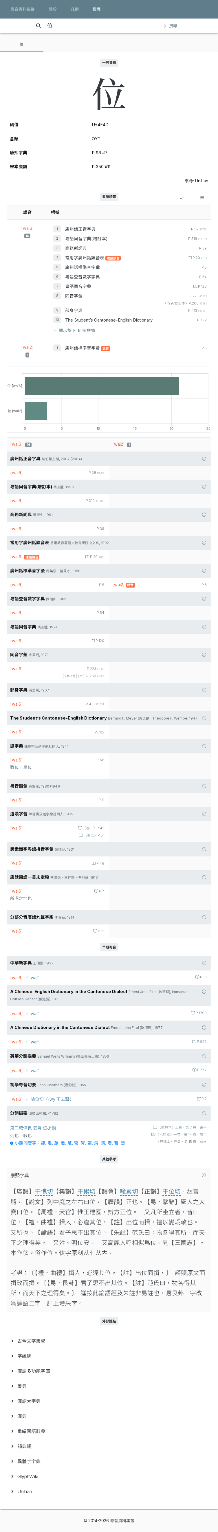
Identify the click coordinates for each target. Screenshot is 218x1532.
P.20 (199, 258)
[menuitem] (109, 1341)
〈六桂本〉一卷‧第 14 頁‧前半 (181, 1135)
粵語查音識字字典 (82, 277)
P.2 (204, 1099)
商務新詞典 (76, 248)
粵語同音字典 (78, 286)
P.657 (201, 1070)
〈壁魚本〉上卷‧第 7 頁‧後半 (182, 1127)
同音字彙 (74, 296)
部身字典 (74, 310)
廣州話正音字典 (80, 229)
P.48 (100, 863)
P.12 (100, 931)
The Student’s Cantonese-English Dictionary (109, 320)
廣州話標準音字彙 (82, 267)
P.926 (201, 1042)
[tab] (21, 45)
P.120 (202, 287)
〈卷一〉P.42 (93, 828)
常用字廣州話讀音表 (85, 257)
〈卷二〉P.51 (93, 835)
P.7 (101, 891)
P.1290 (201, 1013)
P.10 (203, 977)
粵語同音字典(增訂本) (86, 238)
